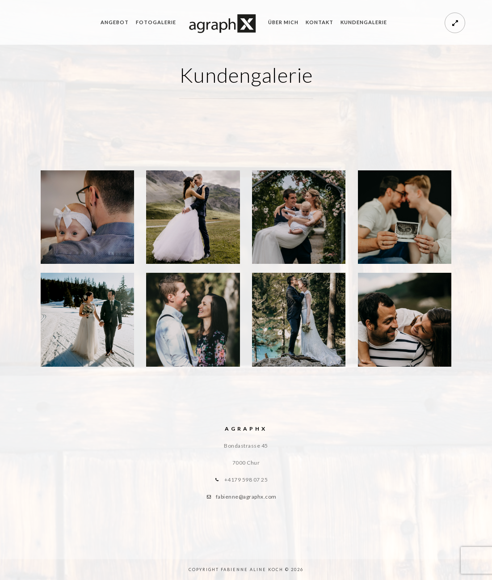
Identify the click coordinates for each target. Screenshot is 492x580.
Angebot (115, 22)
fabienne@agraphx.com (246, 496)
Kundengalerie (364, 22)
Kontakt (319, 22)
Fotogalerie (156, 22)
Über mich (283, 22)
